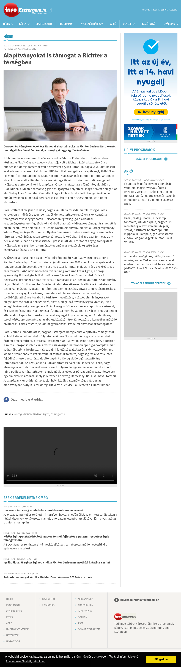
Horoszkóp (13, 642)
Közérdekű (148, 24)
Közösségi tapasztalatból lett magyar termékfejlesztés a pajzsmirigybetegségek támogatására (56, 538)
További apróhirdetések (148, 283)
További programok (148, 159)
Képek (22, 24)
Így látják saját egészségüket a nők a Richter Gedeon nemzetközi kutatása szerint (57, 562)
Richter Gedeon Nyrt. (36, 414)
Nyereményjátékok (92, 24)
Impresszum (85, 611)
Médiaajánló (85, 599)
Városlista (50, 10)
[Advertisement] (150, 314)
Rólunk (82, 617)
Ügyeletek (129, 24)
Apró (113, 24)
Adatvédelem (85, 605)
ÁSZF (80, 623)
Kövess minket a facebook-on (139, 600)
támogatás (58, 414)
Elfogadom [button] (161, 659)
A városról (49, 605)
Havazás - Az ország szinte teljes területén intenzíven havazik (43, 510)
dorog (18, 414)
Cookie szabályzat (89, 629)
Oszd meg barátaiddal (27, 399)
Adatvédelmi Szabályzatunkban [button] (25, 661)
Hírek (6, 24)
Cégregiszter (44, 24)
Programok (66, 24)
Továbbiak (168, 24)
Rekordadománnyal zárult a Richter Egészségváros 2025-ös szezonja (48, 577)
